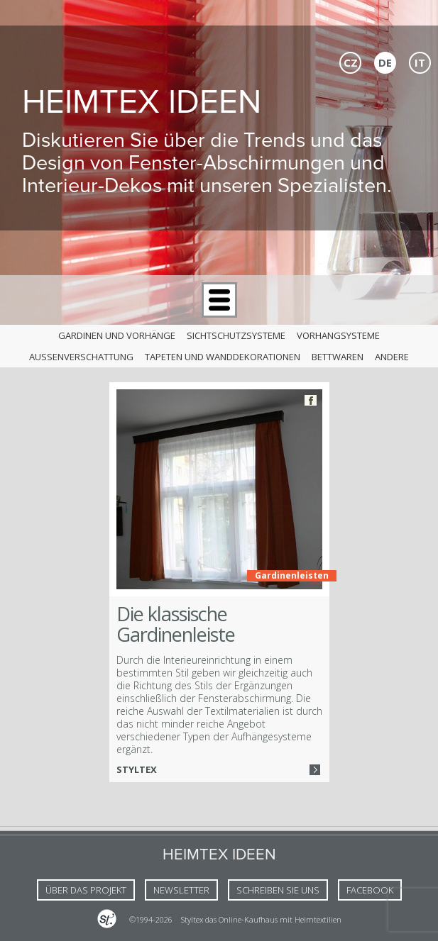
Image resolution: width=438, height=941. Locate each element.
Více (315, 769)
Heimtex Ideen (141, 101)
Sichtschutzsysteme (236, 335)
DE (385, 62)
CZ (351, 62)
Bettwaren (337, 356)
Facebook (311, 400)
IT (420, 62)
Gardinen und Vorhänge (116, 335)
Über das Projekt (85, 890)
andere (392, 356)
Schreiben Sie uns (277, 890)
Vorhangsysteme (338, 335)
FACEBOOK (369, 890)
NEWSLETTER (181, 890)
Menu (219, 300)
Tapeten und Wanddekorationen (222, 356)
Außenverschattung (81, 356)
